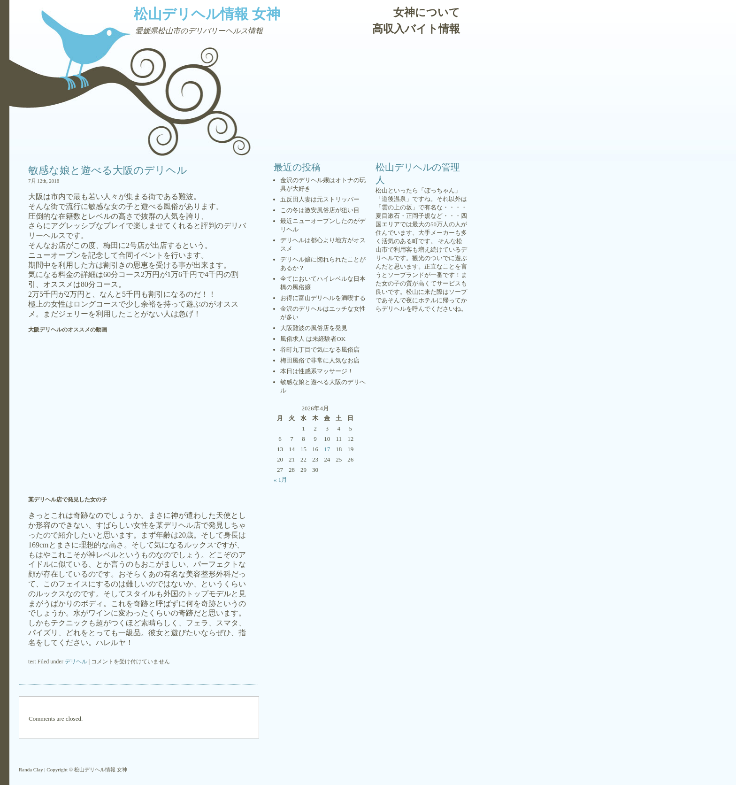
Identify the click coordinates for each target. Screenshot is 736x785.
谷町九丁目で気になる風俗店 (320, 349)
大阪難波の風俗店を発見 (313, 327)
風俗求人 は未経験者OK (312, 338)
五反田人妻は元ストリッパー (320, 199)
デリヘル (76, 661)
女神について (426, 12)
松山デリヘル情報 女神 (207, 14)
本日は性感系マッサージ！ (316, 371)
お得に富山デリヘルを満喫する (323, 297)
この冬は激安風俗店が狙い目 (320, 210)
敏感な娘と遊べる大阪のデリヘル (107, 170)
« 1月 (280, 479)
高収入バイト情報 (416, 29)
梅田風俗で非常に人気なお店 (320, 360)
